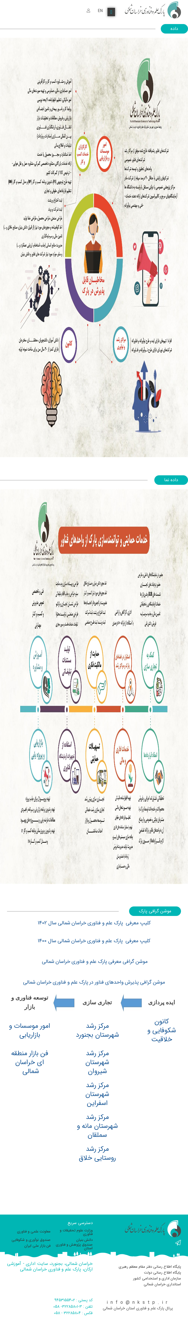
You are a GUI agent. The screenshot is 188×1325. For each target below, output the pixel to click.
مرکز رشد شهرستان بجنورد (97, 1030)
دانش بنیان (84, 1240)
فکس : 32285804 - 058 (73, 1313)
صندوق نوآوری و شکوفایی (31, 1240)
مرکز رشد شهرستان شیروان (97, 1062)
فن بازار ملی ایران (37, 1246)
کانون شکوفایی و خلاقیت (161, 1030)
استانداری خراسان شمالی (162, 1284)
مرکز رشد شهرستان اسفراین (97, 1094)
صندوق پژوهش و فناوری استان (74, 1246)
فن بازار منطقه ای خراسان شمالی (29, 1062)
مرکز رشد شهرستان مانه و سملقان (97, 1126)
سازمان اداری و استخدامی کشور (157, 1278)
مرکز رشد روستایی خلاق (97, 1153)
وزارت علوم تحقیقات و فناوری (76, 1232)
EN (100, 11)
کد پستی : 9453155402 (73, 1300)
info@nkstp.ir (138, 1302)
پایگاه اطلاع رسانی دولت (162, 1272)
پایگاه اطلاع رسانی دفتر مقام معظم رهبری (150, 1267)
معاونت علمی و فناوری (34, 1231)
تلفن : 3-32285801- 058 (73, 1306)
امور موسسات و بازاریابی (29, 1030)
